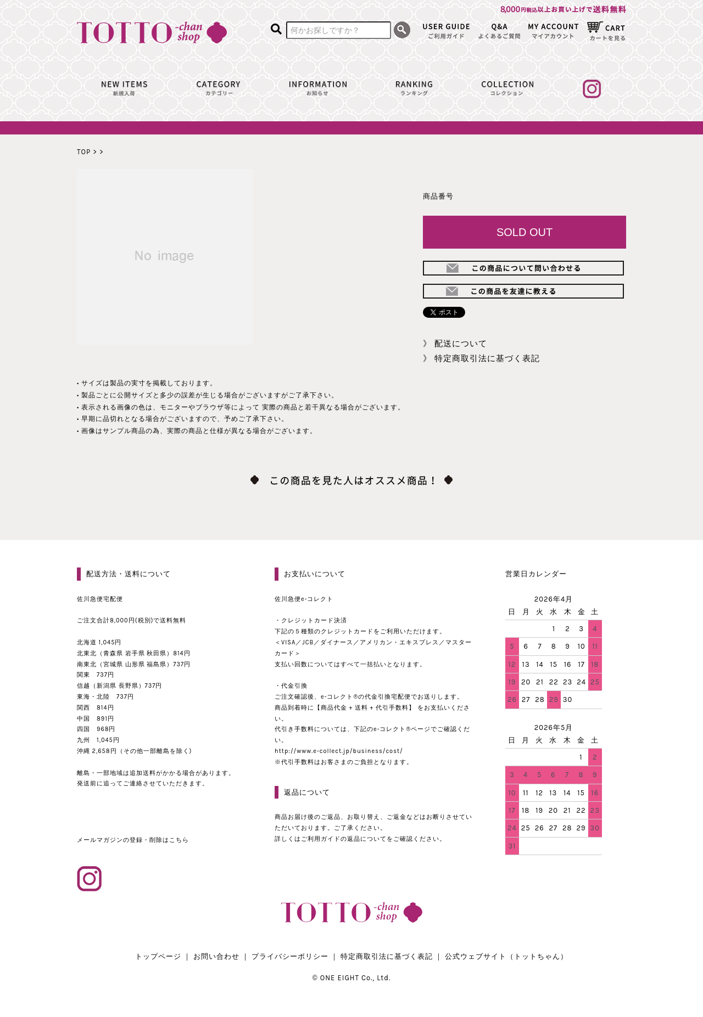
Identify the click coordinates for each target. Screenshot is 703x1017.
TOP (84, 152)
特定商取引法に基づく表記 (487, 358)
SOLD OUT (524, 232)
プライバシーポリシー (290, 956)
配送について (460, 344)
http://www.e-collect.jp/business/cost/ (339, 751)
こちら (179, 840)
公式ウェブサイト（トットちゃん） (506, 956)
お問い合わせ (216, 956)
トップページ (158, 956)
